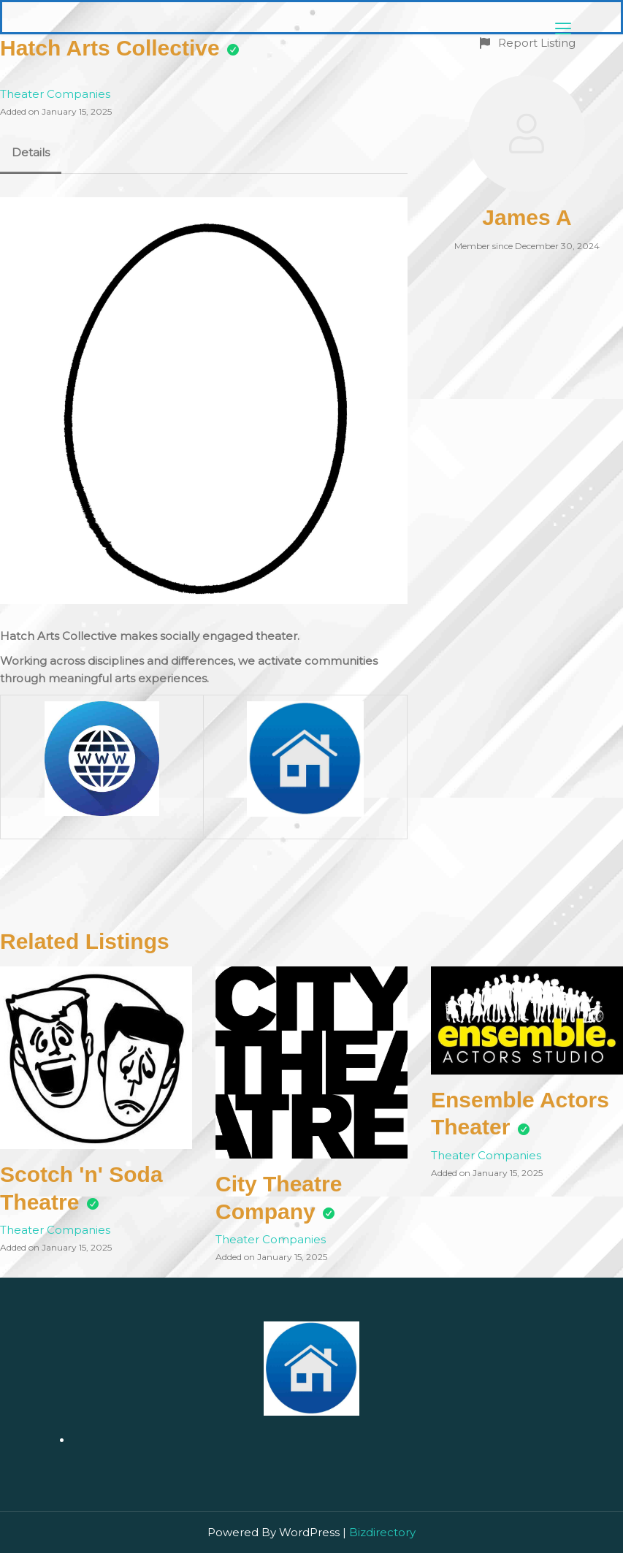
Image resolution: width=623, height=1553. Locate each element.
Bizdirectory (382, 1532)
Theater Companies (55, 94)
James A (526, 217)
